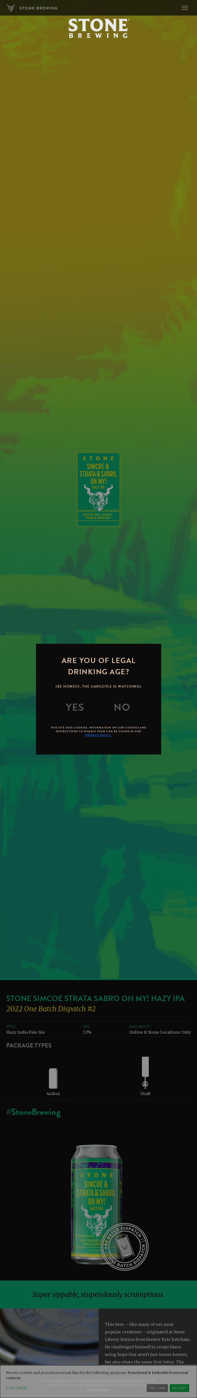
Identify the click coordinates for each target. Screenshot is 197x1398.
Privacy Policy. (98, 735)
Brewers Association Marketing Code (114, 1380)
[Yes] (75, 707)
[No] (122, 707)
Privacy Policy (98, 1389)
